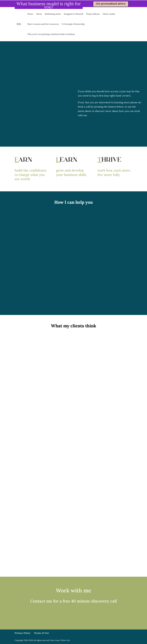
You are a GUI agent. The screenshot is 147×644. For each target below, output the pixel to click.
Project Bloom (93, 14)
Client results (109, 14)
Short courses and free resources (43, 24)
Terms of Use (41, 633)
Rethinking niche (53, 14)
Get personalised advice (111, 3)
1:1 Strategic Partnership (73, 24)
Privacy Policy (22, 633)
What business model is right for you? (49, 5)
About (39, 14)
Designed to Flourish (73, 14)
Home (30, 14)
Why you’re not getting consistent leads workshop (51, 34)
